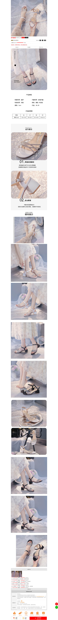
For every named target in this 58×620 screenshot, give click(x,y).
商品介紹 (17, 47)
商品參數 (29, 47)
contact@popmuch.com (40, 596)
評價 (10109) (41, 47)
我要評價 (29, 589)
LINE (57, 607)
